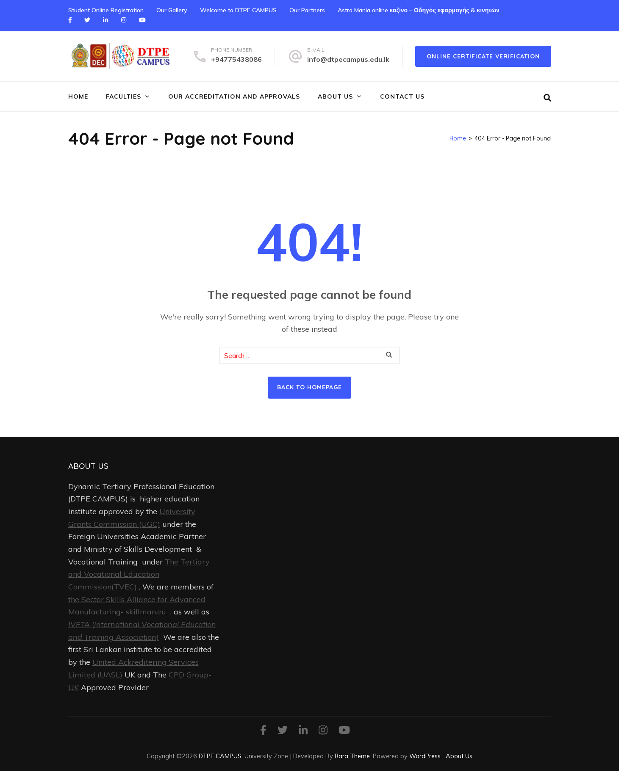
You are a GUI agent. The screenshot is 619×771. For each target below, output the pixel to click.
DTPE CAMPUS (220, 756)
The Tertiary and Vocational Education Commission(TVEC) (139, 574)
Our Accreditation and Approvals (234, 96)
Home (78, 96)
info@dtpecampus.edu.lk (348, 59)
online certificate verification (483, 56)
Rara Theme (352, 756)
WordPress (425, 756)
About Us (335, 96)
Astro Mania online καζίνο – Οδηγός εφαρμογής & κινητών (419, 10)
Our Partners (307, 10)
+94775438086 (236, 59)
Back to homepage (309, 387)
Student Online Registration (106, 10)
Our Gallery (171, 10)
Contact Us (402, 96)
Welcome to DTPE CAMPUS (238, 10)
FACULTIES (123, 96)
